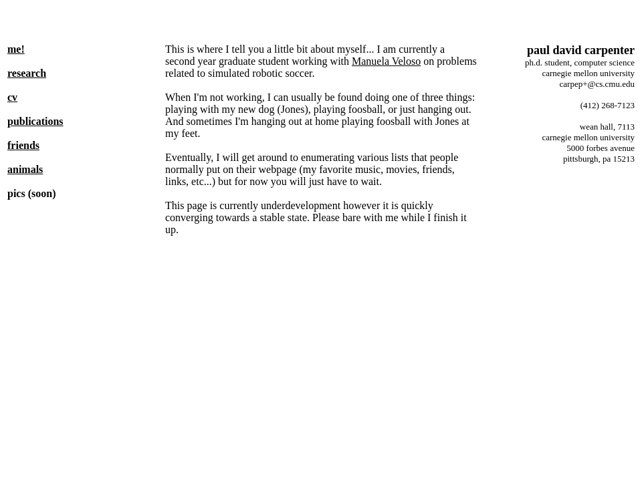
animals (25, 169)
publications (35, 121)
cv (12, 97)
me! (16, 49)
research (26, 73)
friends (23, 145)
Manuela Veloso (386, 61)
